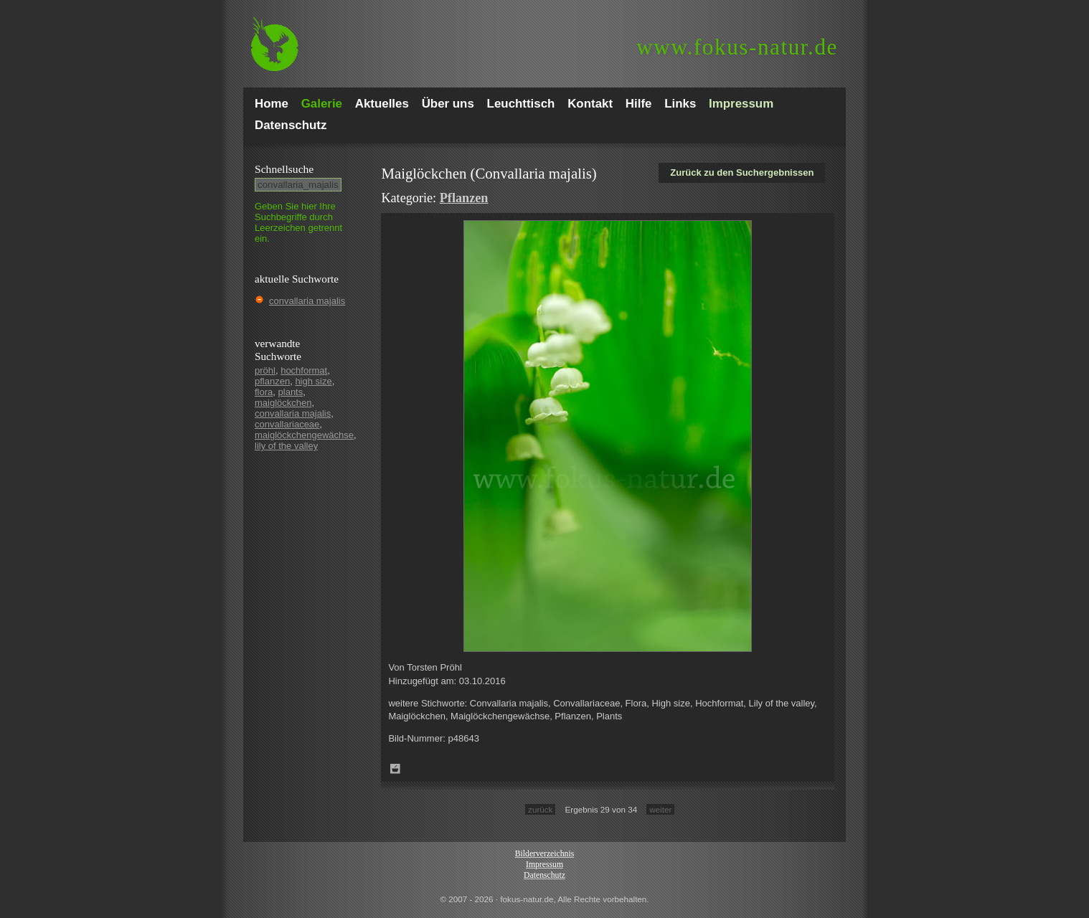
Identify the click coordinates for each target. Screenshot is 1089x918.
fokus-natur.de (737, 47)
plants (290, 392)
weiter (660, 809)
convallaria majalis (307, 300)
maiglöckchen (283, 402)
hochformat (303, 370)
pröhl (265, 370)
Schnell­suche (284, 169)
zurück (540, 809)
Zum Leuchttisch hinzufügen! (395, 769)
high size (313, 381)
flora (264, 392)
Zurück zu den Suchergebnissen (742, 172)
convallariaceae (287, 424)
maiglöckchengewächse (304, 435)
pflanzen (272, 381)
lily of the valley (286, 445)
